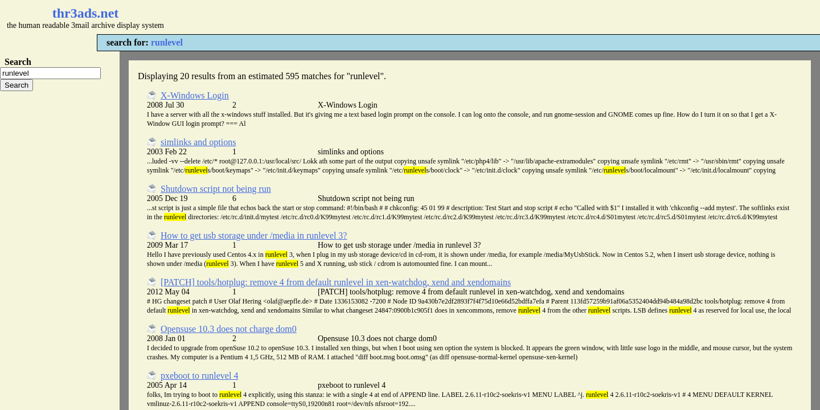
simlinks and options (198, 142)
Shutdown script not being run (216, 189)
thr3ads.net (85, 13)
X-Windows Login (195, 95)
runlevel (167, 42)
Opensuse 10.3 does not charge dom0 (229, 329)
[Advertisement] (339, 17)
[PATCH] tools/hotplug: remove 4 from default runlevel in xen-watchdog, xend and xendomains (336, 282)
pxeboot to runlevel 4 (199, 375)
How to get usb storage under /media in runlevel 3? (254, 235)
